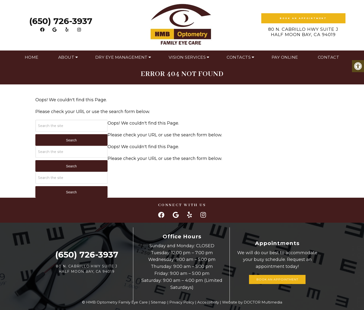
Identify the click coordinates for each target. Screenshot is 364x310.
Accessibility (208, 302)
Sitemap (158, 302)
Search (71, 140)
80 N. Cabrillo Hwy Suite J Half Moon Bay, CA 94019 (303, 32)
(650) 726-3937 (60, 21)
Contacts (239, 57)
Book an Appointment (303, 18)
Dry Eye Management (121, 57)
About (66, 57)
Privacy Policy (181, 302)
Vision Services (187, 57)
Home (31, 57)
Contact (328, 57)
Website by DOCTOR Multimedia (252, 302)
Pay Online (285, 57)
